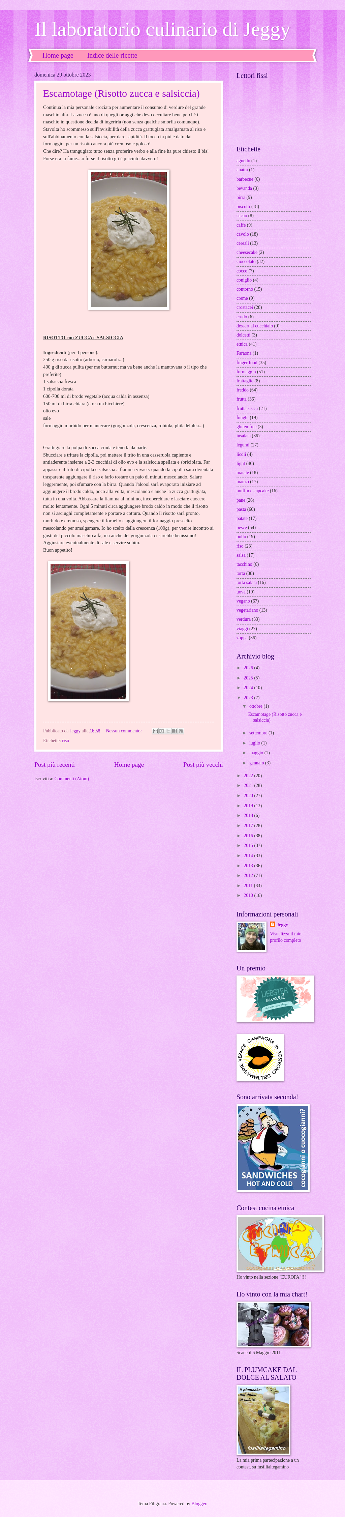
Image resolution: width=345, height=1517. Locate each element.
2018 (249, 815)
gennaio (257, 762)
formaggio (246, 371)
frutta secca (247, 408)
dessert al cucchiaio (255, 325)
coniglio (244, 280)
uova (241, 591)
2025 (249, 677)
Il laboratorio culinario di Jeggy (162, 29)
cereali (243, 243)
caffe (241, 225)
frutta (242, 399)
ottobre (256, 706)
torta (241, 573)
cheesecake (247, 252)
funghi (243, 417)
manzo (243, 481)
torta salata (247, 582)
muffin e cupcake (253, 490)
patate (242, 518)
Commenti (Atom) (72, 778)
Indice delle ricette (112, 55)
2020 (249, 795)
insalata (244, 435)
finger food (247, 362)
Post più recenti (54, 764)
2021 (249, 785)
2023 (249, 697)
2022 (249, 775)
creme (242, 298)
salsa (241, 555)
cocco (242, 270)
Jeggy (282, 924)
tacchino (244, 564)
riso (65, 740)
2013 (249, 865)
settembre (259, 732)
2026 (249, 667)
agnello (243, 160)
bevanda (244, 188)
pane (241, 500)
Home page (57, 55)
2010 (249, 895)
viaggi (242, 628)
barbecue (245, 179)
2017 (249, 825)
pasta (241, 509)
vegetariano (247, 610)
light (241, 463)
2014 (249, 855)
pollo (241, 536)
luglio (255, 743)
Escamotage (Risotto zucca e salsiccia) (121, 93)
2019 (249, 805)
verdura (244, 619)
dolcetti (243, 335)
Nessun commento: (124, 730)
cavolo (243, 234)
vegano (243, 601)
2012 (249, 875)
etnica (242, 344)
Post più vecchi (203, 764)
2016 (249, 835)
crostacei (245, 307)
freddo (243, 389)
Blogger (198, 1503)
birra (241, 197)
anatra (242, 169)
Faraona (244, 353)
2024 (249, 687)
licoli (241, 454)
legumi (243, 444)
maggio (256, 752)
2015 (249, 845)
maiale (243, 472)
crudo (242, 316)
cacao (242, 215)
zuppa (242, 637)
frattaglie (245, 380)
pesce (242, 527)
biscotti (243, 206)
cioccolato (246, 261)
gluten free (246, 426)
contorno (245, 289)
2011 (249, 885)
